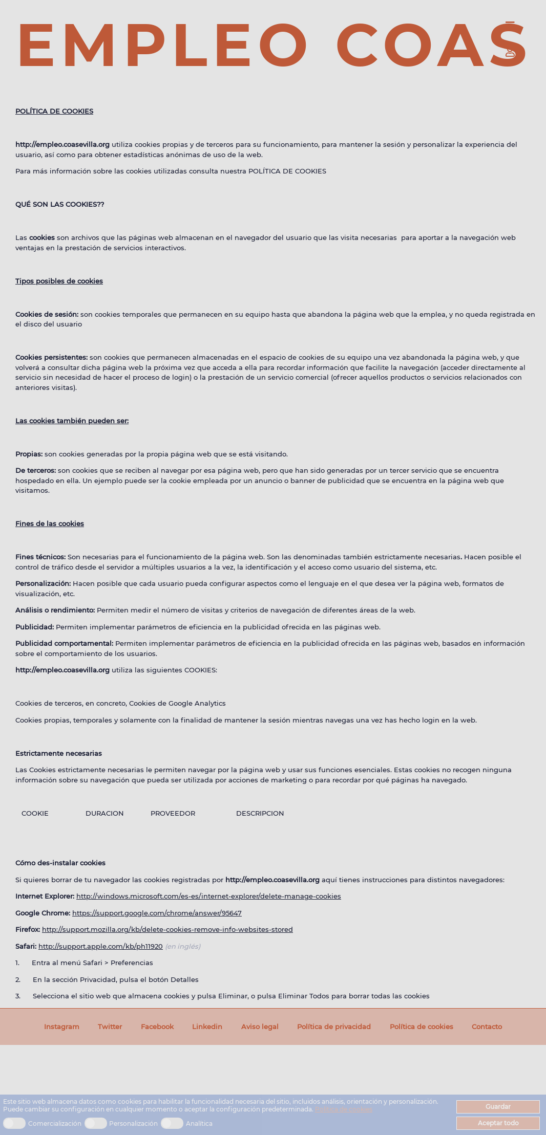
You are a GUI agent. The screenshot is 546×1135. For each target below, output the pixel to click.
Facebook (157, 1026)
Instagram (61, 1026)
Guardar (498, 1106)
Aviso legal (260, 1026)
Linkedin (207, 1026)
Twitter (110, 1026)
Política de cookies (343, 1109)
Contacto (487, 1026)
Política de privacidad (334, 1026)
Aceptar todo (498, 1123)
